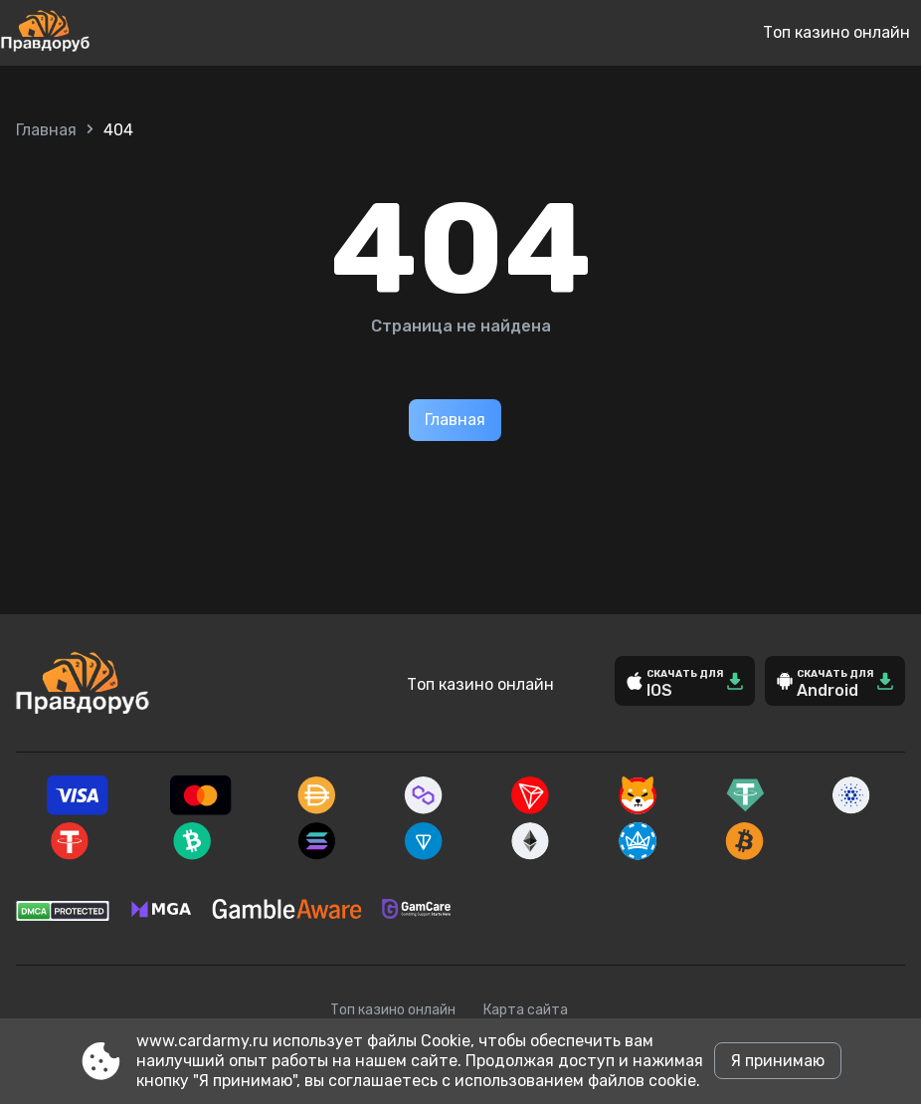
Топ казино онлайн (836, 32)
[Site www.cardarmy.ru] (111, 33)
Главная (46, 129)
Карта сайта (525, 1009)
